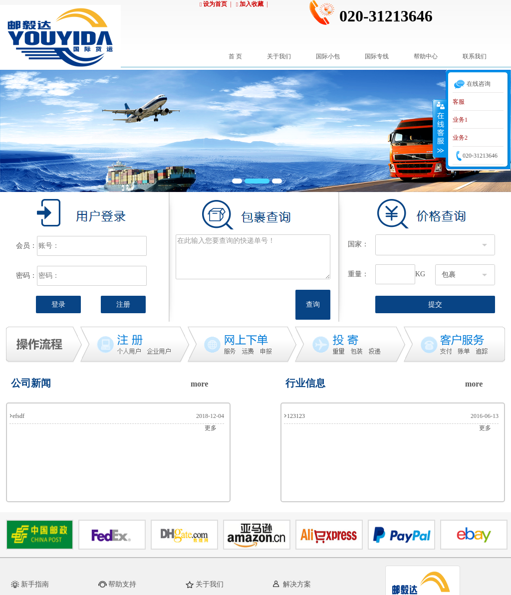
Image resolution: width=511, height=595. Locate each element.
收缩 (440, 128)
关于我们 (279, 56)
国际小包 (328, 56)
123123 (296, 415)
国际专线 (377, 56)
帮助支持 (122, 584)
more (199, 384)
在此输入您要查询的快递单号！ (253, 256)
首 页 (235, 56)
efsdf (18, 415)
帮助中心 (426, 56)
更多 (211, 427)
